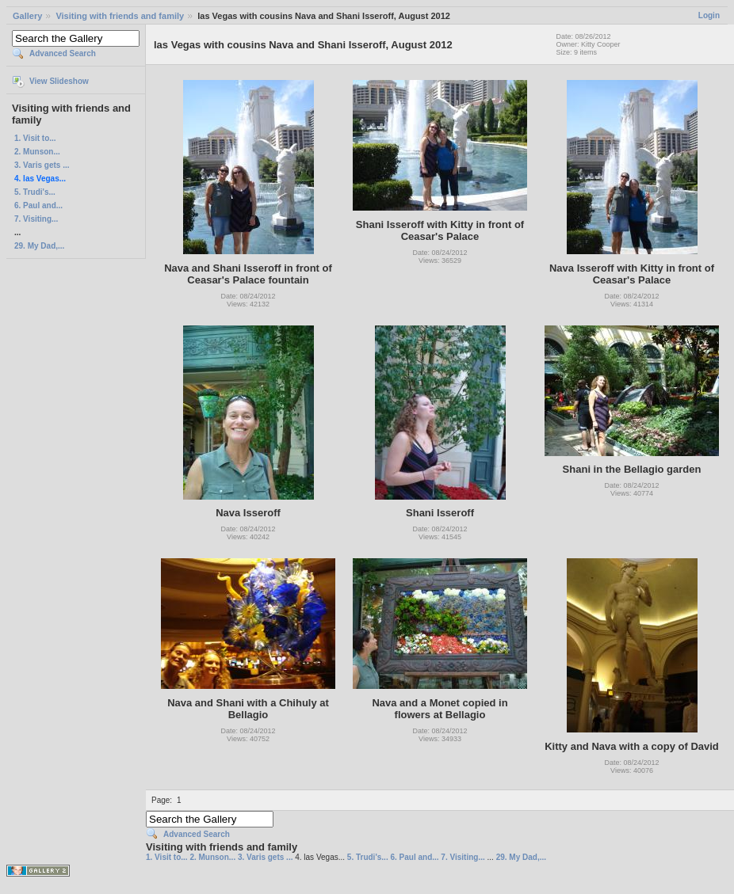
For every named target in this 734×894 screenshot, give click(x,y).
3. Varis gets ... (41, 165)
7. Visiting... (36, 219)
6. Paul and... (38, 205)
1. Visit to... (35, 138)
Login (709, 15)
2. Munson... (37, 151)
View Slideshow (59, 81)
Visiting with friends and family (119, 16)
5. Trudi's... (34, 192)
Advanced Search (62, 53)
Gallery (27, 16)
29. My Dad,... (39, 246)
